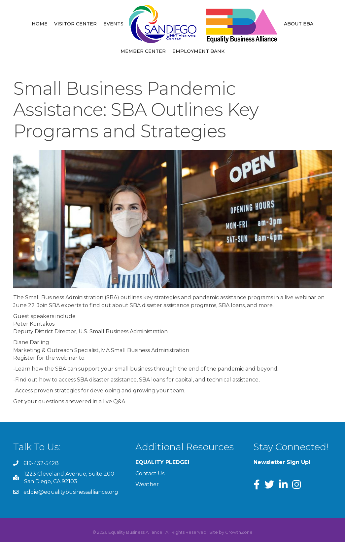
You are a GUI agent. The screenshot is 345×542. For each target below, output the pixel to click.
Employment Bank (198, 51)
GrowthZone (239, 532)
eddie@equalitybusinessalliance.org (70, 492)
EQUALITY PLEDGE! (162, 462)
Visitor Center (75, 24)
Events (113, 24)
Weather (147, 484)
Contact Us (149, 473)
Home (40, 24)
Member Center (143, 51)
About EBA (298, 24)
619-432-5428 (41, 463)
